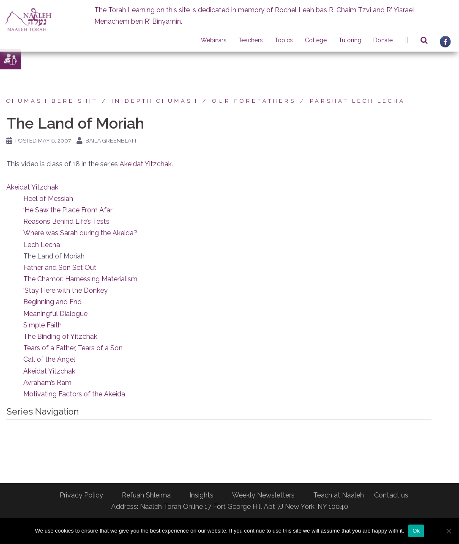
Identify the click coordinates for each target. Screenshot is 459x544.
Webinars (214, 40)
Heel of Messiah (48, 199)
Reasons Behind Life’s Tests (66, 221)
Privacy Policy (81, 495)
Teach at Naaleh (338, 495)
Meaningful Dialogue (55, 314)
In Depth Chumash (155, 101)
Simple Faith (42, 325)
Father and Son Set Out (59, 268)
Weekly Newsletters (263, 495)
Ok (416, 531)
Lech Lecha (41, 245)
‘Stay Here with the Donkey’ (66, 290)
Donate (383, 40)
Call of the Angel (49, 359)
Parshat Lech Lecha (357, 101)
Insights (201, 495)
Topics (284, 40)
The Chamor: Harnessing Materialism (80, 279)
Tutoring (350, 40)
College (316, 40)
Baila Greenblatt (111, 140)
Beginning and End (52, 302)
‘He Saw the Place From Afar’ (68, 210)
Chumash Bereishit (52, 101)
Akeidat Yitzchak (146, 164)
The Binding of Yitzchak (60, 336)
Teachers (250, 40)
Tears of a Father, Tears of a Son (73, 348)
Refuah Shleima (146, 495)
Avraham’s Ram (47, 383)
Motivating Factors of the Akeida (74, 394)
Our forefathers (254, 101)
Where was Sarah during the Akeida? (80, 233)
